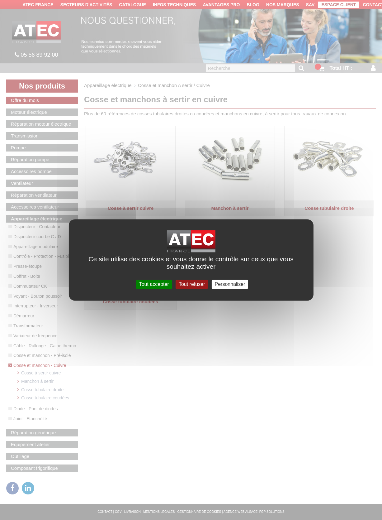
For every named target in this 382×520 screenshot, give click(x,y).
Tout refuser (192, 284)
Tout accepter (154, 284)
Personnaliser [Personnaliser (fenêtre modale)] (230, 284)
